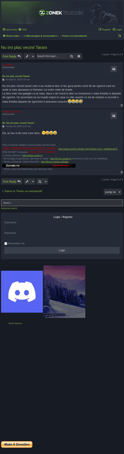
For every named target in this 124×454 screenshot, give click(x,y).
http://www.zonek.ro (32, 155)
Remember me (14, 243)
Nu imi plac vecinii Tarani (24, 47)
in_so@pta (7, 65)
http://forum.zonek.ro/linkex (55, 161)
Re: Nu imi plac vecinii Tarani (18, 123)
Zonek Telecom (15, 323)
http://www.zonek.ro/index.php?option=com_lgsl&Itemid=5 (88, 149)
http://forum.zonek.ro (60, 158)
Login (57, 217)
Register (68, 217)
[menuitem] (22, 29)
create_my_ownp (10, 112)
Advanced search (9, 208)
